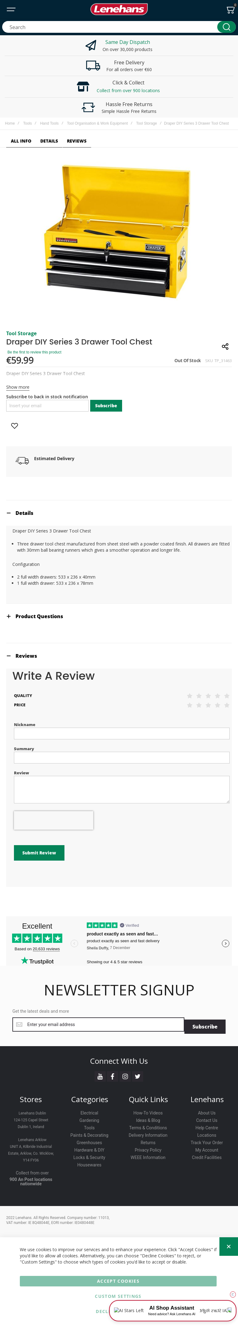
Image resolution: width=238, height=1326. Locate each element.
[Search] (226, 27)
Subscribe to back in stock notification (47, 397)
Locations (206, 1133)
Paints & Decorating (89, 1133)
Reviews (26, 655)
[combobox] (119, 27)
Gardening (89, 1118)
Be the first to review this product (34, 352)
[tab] (119, 513)
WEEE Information (148, 1155)
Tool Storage (146, 123)
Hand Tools (49, 123)
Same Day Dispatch (127, 42)
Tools (27, 123)
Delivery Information (148, 1133)
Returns (148, 1140)
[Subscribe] (205, 1024)
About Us (207, 1110)
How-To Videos (148, 1110)
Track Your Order (207, 1140)
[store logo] (119, 9)
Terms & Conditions (148, 1125)
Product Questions (39, 616)
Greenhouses (89, 1140)
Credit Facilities (207, 1155)
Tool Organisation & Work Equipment (97, 123)
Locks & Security (89, 1155)
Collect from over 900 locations (128, 90)
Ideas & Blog (148, 1118)
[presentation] (53, 820)
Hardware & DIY (89, 1147)
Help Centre (207, 1125)
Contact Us (207, 1118)
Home (10, 123)
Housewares (89, 1162)
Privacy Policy (148, 1147)
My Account (206, 1147)
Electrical (89, 1110)
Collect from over (32, 1170)
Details (24, 513)
